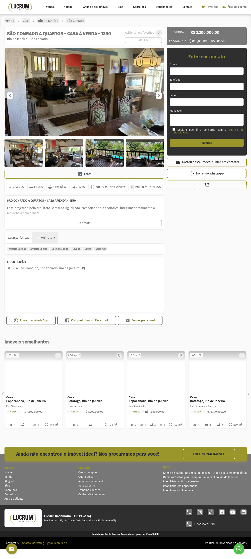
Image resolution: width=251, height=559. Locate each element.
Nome (173, 64)
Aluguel (68, 7)
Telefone (175, 80)
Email (173, 95)
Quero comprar (87, 472)
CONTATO (84, 468)
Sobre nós (139, 7)
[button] (10, 95)
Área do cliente (13, 498)
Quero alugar (86, 477)
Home (8, 472)
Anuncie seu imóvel (95, 7)
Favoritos (10, 494)
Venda (50, 7)
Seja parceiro (86, 485)
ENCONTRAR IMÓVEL (209, 454)
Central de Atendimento (93, 494)
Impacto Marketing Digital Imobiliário (44, 543)
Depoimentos (164, 7)
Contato (187, 7)
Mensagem (176, 110)
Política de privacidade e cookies (226, 543)
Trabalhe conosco (89, 490)
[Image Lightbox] (85, 135)
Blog (120, 7)
